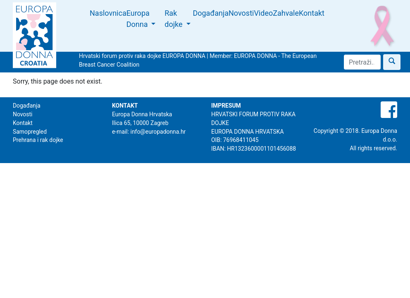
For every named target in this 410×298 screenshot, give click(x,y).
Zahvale (286, 13)
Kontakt (311, 13)
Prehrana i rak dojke (38, 140)
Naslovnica (108, 13)
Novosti (241, 13)
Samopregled (30, 131)
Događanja (211, 13)
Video (263, 13)
